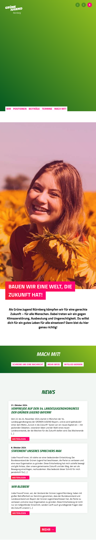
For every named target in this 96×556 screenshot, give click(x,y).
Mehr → (48, 500)
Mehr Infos (54, 364)
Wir (8, 109)
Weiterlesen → (17, 486)
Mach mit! (60, 109)
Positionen (20, 109)
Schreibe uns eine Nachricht (27, 364)
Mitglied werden (73, 364)
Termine (47, 109)
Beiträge (34, 109)
